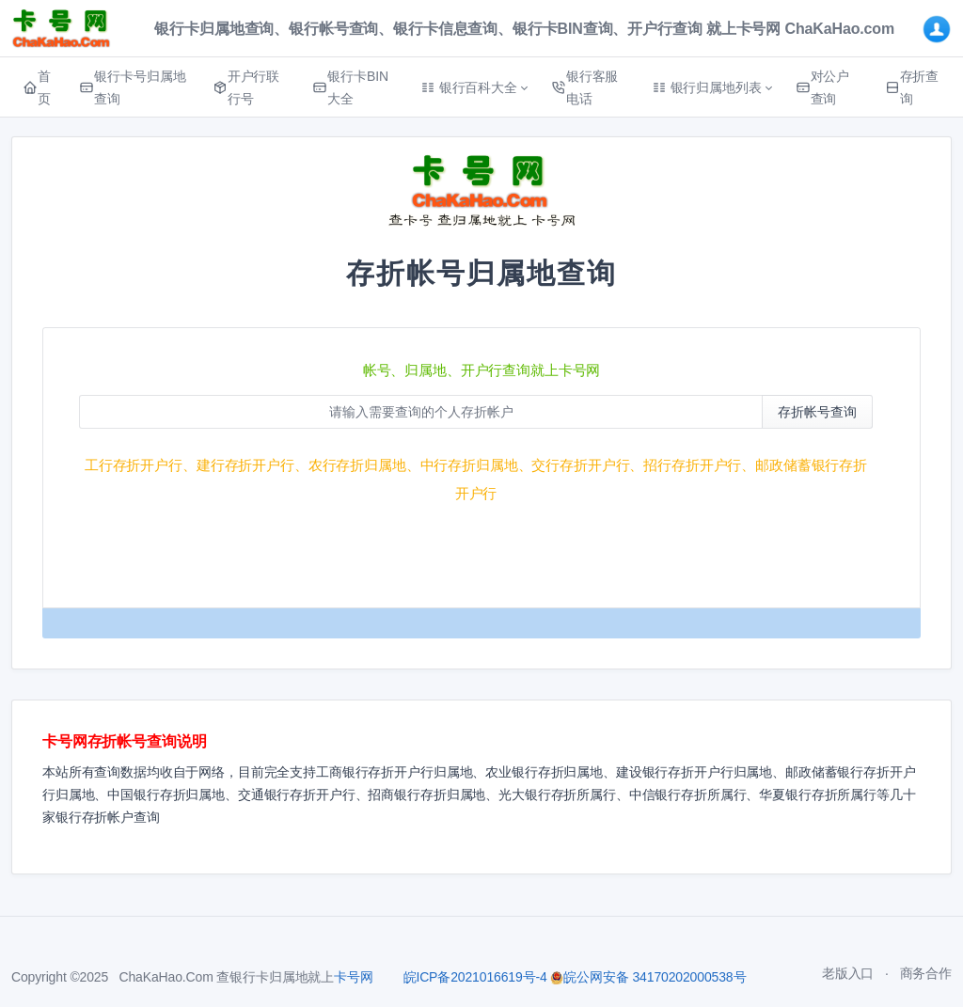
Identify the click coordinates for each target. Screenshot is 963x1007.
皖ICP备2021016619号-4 (475, 976)
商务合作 (926, 973)
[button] (474, 87)
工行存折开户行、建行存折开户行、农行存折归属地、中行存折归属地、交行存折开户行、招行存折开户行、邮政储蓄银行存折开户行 (476, 479)
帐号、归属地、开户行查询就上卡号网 (482, 370)
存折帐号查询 (817, 411)
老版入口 (848, 973)
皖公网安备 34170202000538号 (648, 976)
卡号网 (353, 976)
